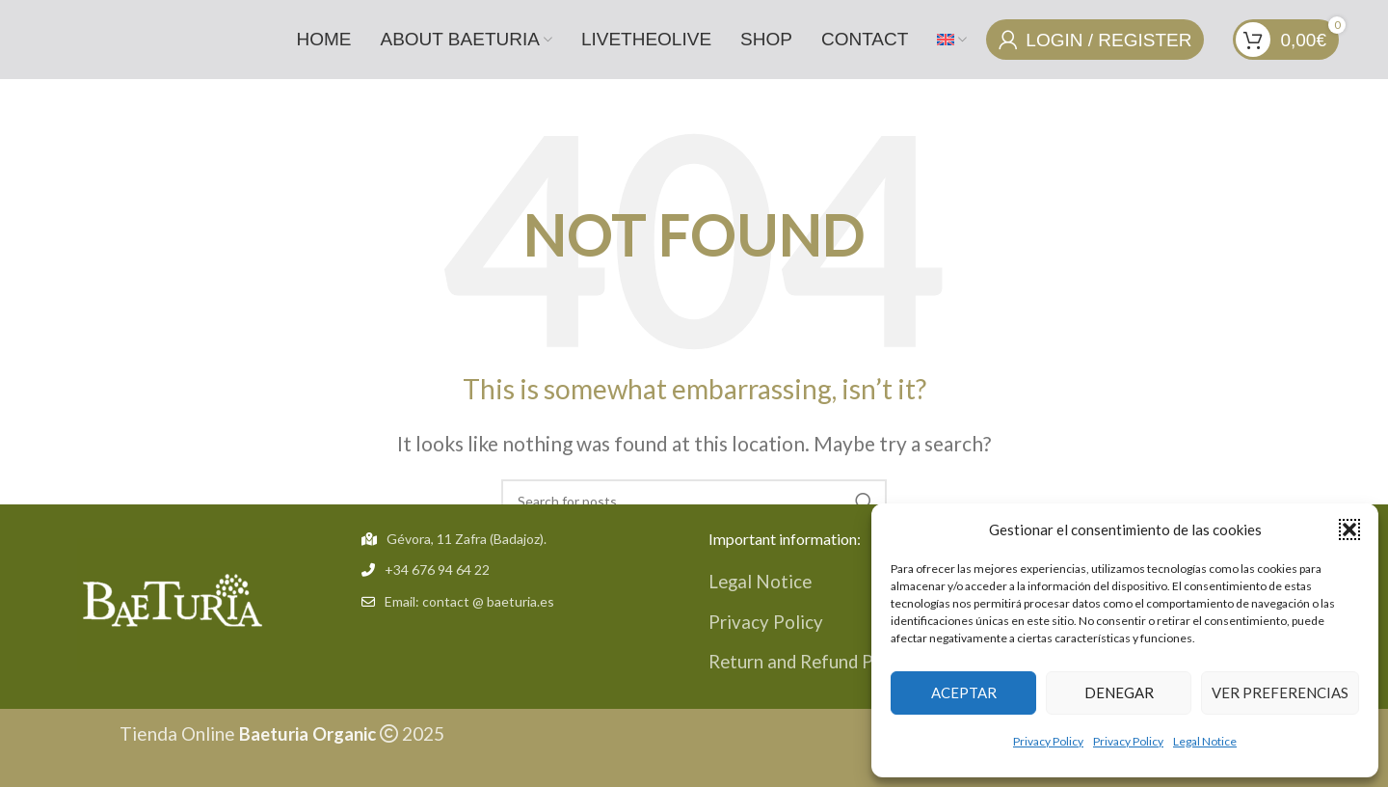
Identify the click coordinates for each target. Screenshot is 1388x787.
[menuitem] (952, 38)
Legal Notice (1205, 741)
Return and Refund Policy (812, 659)
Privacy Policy (1048, 741)
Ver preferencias (1280, 692)
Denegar (1119, 692)
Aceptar (964, 692)
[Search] (694, 499)
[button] (1349, 529)
